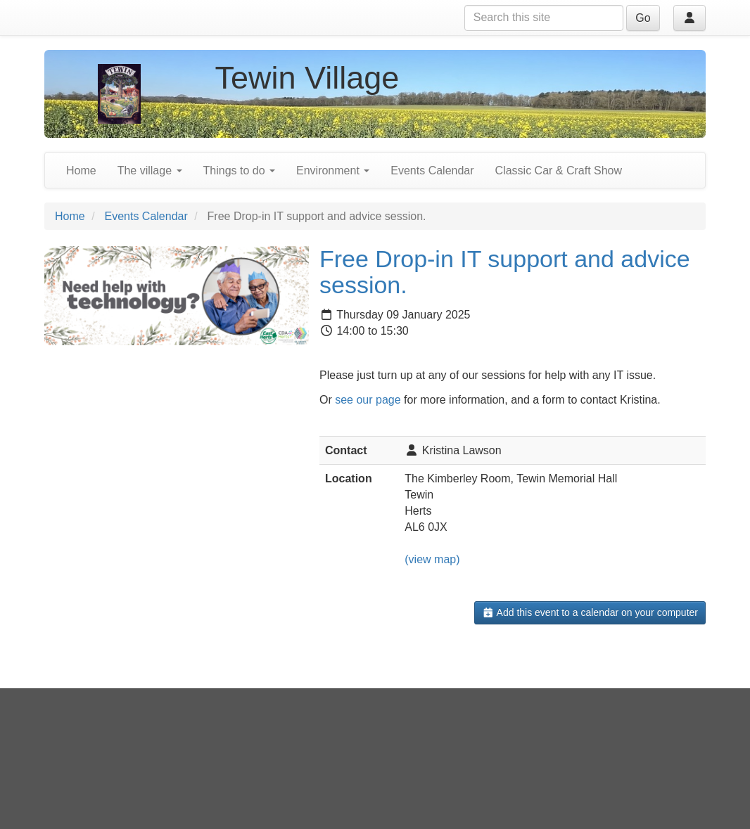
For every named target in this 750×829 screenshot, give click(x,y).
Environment (332, 170)
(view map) (432, 559)
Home (81, 170)
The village (149, 170)
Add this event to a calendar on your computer (590, 612)
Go (642, 18)
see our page (367, 400)
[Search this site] (543, 18)
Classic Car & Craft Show (559, 170)
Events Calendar (431, 170)
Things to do (239, 170)
